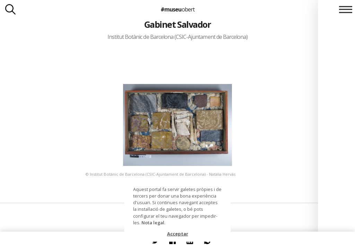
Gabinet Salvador (177, 24)
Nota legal (152, 222)
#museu (177, 9)
